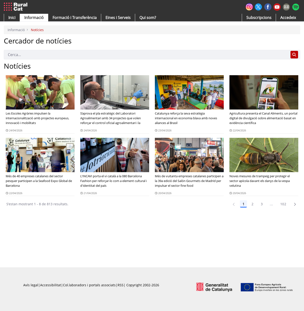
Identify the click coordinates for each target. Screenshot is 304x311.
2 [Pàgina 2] (252, 204)
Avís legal (30, 285)
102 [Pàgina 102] (283, 204)
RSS (121, 285)
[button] (12, 17)
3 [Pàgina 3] (262, 204)
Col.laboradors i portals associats (89, 285)
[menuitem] (74, 17)
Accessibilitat (50, 285)
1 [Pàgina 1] (243, 204)
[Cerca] (146, 54)
